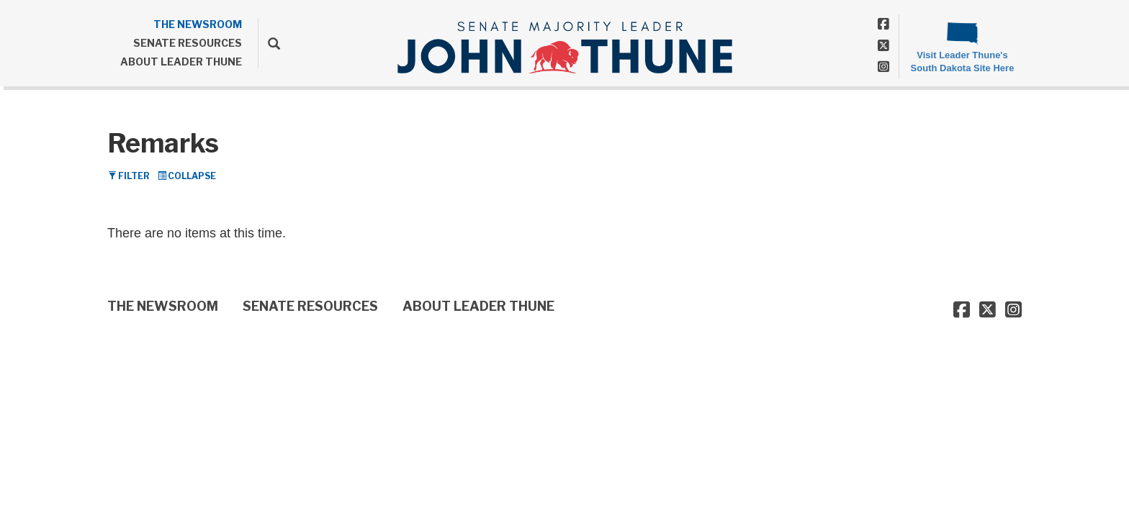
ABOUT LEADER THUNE (181, 61)
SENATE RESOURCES (187, 43)
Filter (129, 176)
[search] (269, 43)
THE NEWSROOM (197, 24)
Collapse (187, 176)
